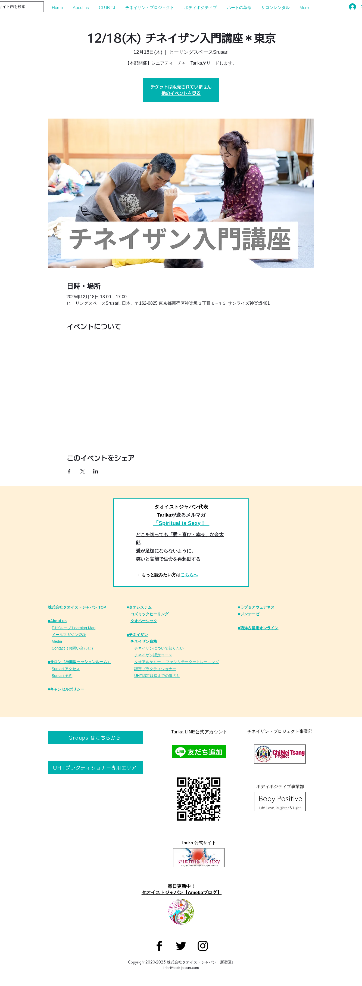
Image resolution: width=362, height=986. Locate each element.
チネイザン (143, 655)
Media (57, 641)
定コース (164, 655)
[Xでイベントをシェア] (82, 471)
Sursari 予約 (62, 675)
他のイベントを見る (181, 93)
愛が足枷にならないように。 (166, 551)
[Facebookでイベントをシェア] (69, 471)
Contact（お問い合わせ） (73, 648)
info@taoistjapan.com (181, 967)
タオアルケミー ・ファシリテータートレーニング (176, 662)
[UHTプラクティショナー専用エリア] (95, 768)
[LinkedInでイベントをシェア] (95, 471)
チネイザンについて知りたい (159, 648)
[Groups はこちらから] (95, 738)
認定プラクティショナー (155, 669)
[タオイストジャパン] (159, 946)
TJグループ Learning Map (73, 628)
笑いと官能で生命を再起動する (168, 559)
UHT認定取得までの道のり (157, 675)
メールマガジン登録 (69, 634)
